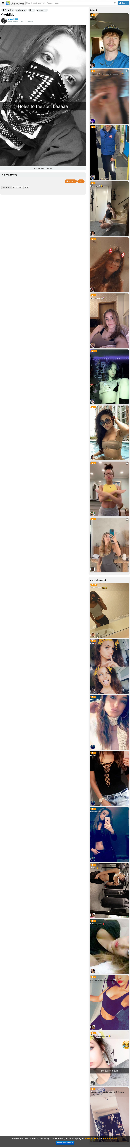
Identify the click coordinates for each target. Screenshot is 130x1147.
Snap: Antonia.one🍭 (97, 298)
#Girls (31, 10)
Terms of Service (110, 1138)
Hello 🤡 (93, 644)
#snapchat (42, 10)
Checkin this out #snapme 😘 (100, 1036)
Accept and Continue (65, 1143)
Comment (70, 181)
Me (91, 18)
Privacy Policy (91, 1138)
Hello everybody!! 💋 (97, 924)
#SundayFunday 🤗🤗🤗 (98, 588)
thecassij (93, 756)
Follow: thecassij (96, 700)
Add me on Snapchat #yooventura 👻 (103, 980)
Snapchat (7, 10)
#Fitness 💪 (94, 868)
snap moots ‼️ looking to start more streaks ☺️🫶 (107, 74)
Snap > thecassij (95, 812)
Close (81, 181)
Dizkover (15, 3)
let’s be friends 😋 (96, 186)
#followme (21, 10)
